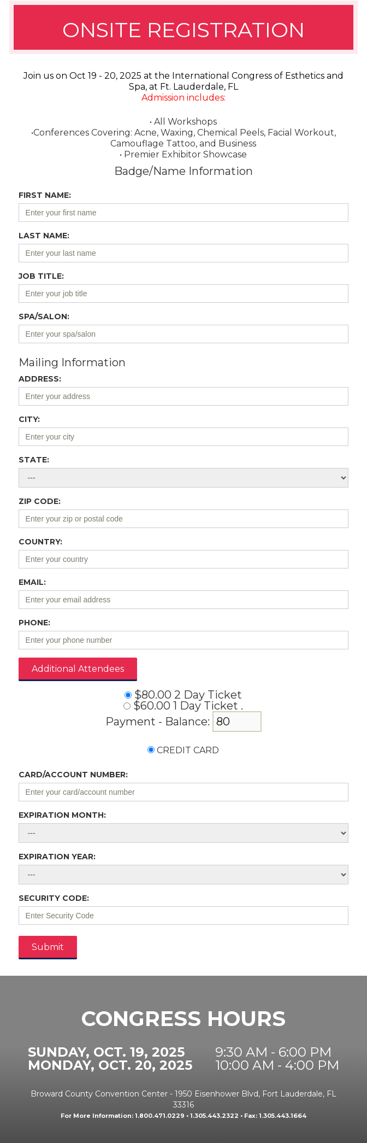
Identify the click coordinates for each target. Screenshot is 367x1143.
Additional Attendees (78, 669)
